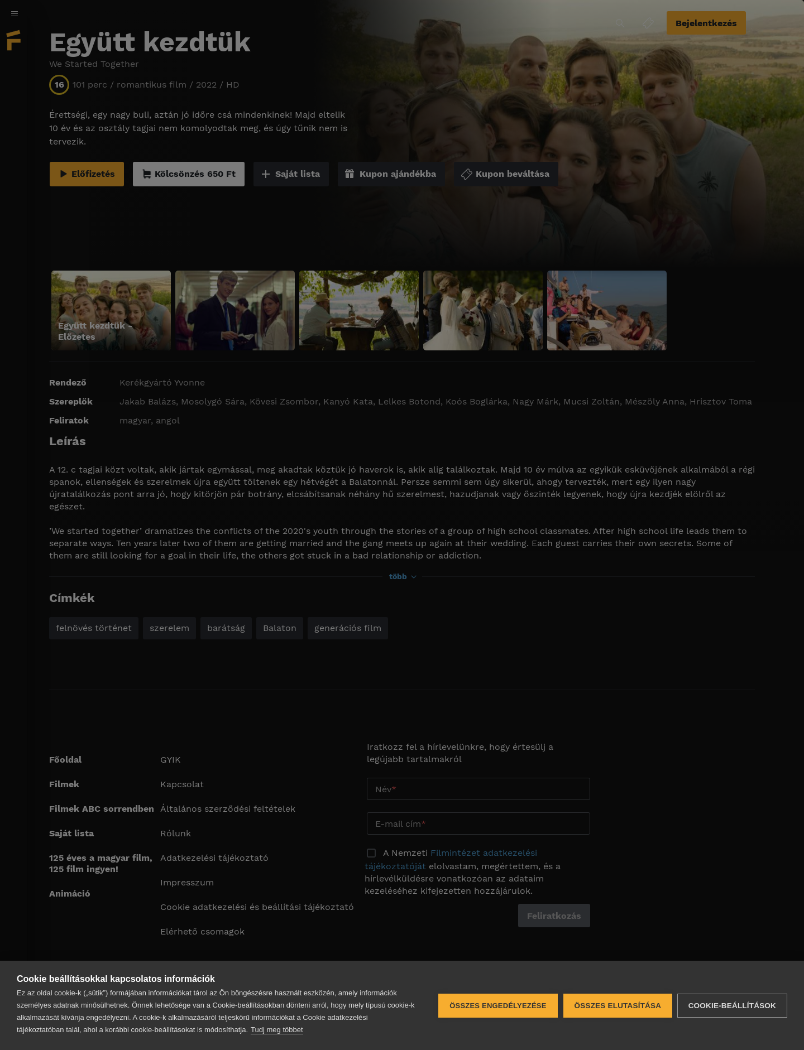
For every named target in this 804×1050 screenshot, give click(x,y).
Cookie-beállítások (732, 1005)
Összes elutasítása (617, 1005)
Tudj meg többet (277, 1029)
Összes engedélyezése (497, 1005)
